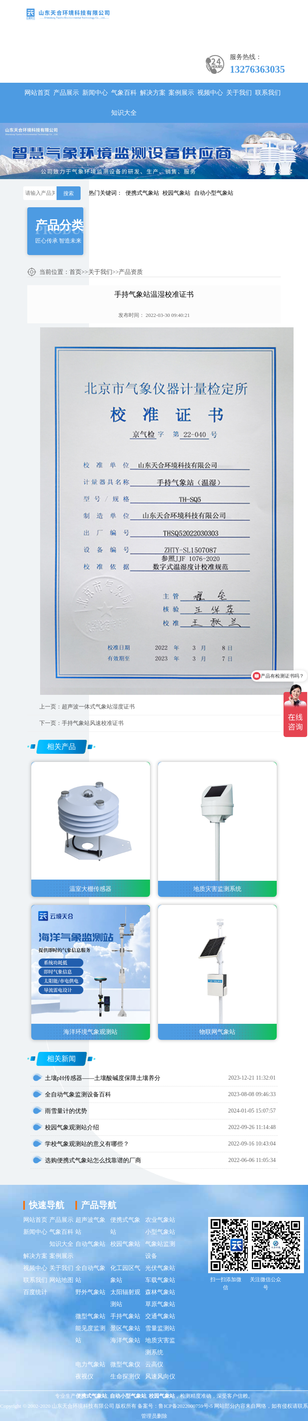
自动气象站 (90, 1244)
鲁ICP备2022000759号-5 (185, 1406)
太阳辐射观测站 (125, 1298)
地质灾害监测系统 (160, 1346)
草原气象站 (160, 1304)
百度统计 (35, 1292)
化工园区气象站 (125, 1274)
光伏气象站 (160, 1268)
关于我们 (239, 92)
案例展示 (181, 92)
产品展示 (66, 92)
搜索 (68, 193)
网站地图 (61, 1280)
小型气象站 (160, 1232)
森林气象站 (160, 1292)
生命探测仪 (125, 1376)
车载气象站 (160, 1280)
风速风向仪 (160, 1376)
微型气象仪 (125, 1364)
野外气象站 (90, 1292)
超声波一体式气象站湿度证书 (98, 707)
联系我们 (268, 92)
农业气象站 (160, 1220)
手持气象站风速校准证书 (93, 723)
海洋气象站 (125, 1340)
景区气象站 (125, 1328)
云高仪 (154, 1364)
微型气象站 (90, 1316)
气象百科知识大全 (124, 102)
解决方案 (153, 92)
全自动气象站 (90, 1274)
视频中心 (210, 92)
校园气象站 (176, 193)
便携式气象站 (142, 193)
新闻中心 (95, 92)
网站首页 (37, 92)
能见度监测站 (90, 1334)
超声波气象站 (90, 1226)
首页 (75, 272)
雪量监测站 (160, 1328)
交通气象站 (160, 1316)
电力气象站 (90, 1364)
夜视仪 (84, 1376)
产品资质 (131, 272)
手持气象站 (125, 1316)
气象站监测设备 (160, 1250)
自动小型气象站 (213, 193)
